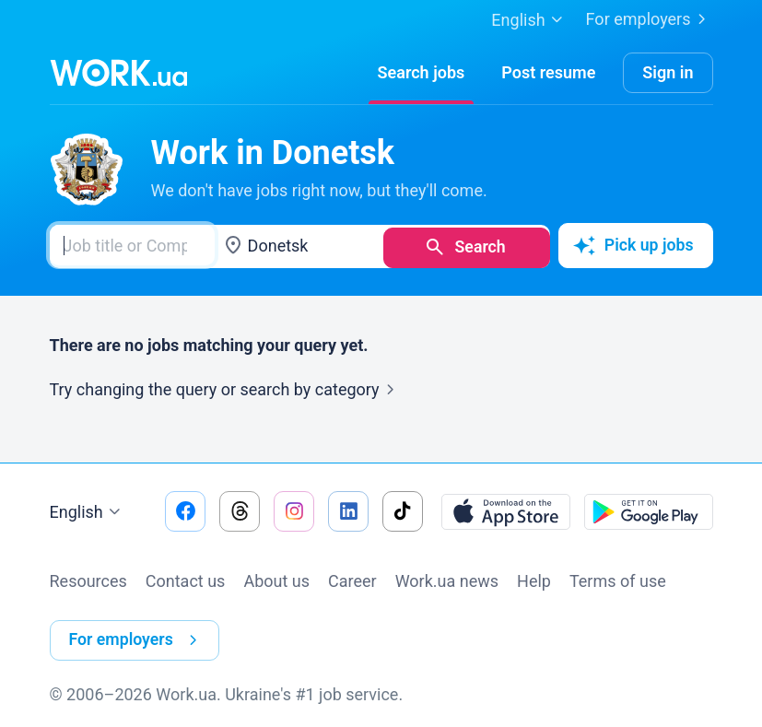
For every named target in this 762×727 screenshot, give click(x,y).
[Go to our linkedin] (348, 508)
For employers (649, 19)
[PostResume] (548, 72)
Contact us (186, 578)
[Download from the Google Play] (648, 508)
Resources (88, 578)
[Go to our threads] (239, 508)
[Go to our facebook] (185, 508)
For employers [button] (137, 635)
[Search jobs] (422, 72)
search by (320, 386)
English (87, 509)
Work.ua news (446, 578)
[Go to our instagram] (294, 508)
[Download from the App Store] (505, 508)
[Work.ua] (119, 72)
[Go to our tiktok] (402, 508)
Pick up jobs (632, 245)
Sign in (667, 72)
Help (534, 578)
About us (276, 578)
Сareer (352, 578)
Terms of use (617, 578)
